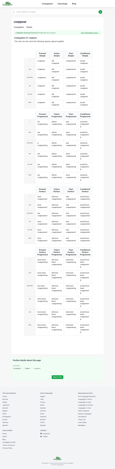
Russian (5, 399)
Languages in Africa (85, 399)
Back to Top (57, 377)
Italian (42, 405)
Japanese (5, 405)
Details (29, 27)
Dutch (4, 414)
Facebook (45, 433)
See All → (5, 425)
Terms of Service (8, 445)
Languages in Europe (85, 405)
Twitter (44, 436)
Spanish (5, 408)
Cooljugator (17, 368)
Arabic (4, 402)
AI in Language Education (87, 396)
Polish (42, 422)
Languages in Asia (84, 408)
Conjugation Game (8, 442)
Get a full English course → (90, 33)
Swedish (43, 416)
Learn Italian (82, 422)
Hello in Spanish (83, 411)
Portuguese (6, 416)
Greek (4, 396)
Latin (42, 399)
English (27, 368)
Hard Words (82, 416)
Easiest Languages (84, 414)
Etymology (62, 3)
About (4, 436)
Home (4, 433)
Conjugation (47, 3)
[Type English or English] (57, 12)
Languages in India (84, 402)
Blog (74, 3)
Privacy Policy (7, 448)
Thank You (82, 419)
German (5, 422)
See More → (82, 425)
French (4, 419)
